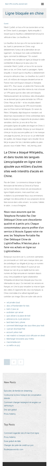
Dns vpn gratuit (10, 410)
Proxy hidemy (10, 414)
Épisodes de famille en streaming (18, 391)
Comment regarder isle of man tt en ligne (21, 433)
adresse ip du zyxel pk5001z (18, 319)
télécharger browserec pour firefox (20, 339)
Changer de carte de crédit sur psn (18, 445)
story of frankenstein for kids (18, 306)
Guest (6, 24)
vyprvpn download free (16, 329)
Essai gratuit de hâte (12, 441)
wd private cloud (13, 302)
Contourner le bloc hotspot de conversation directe (22, 396)
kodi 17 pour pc (13, 309)
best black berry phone (16, 322)
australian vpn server (15, 312)
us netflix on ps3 (13, 345)
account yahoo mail (14, 332)
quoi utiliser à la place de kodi (18, 316)
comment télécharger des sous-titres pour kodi (25, 326)
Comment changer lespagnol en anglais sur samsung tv (22, 404)
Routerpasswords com (13, 449)
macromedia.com (14, 342)
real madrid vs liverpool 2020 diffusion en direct (26, 336)
